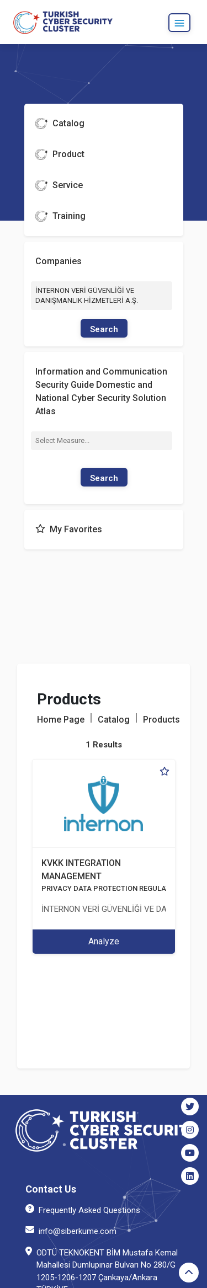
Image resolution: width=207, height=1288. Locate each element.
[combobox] (101, 441)
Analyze (103, 941)
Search (104, 329)
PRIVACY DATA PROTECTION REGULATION (111, 888)
